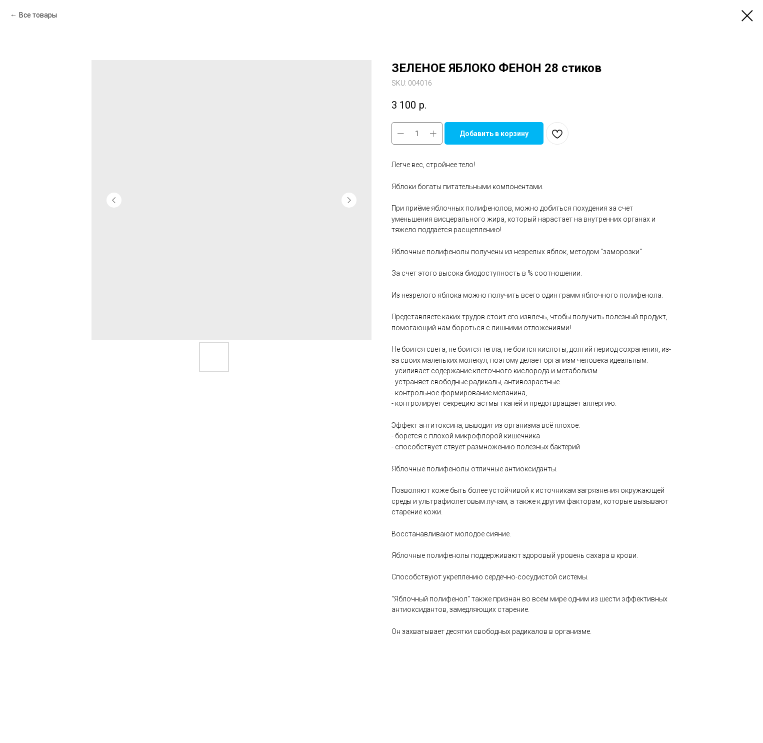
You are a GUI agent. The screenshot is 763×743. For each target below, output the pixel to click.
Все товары (38, 15)
